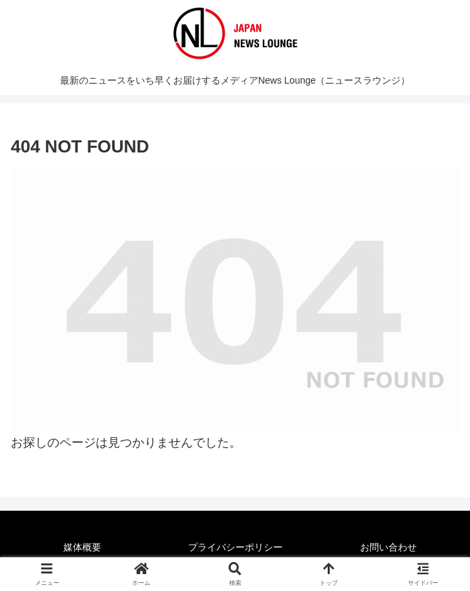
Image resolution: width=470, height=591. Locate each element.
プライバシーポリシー (235, 547)
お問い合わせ (388, 547)
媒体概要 (82, 547)
